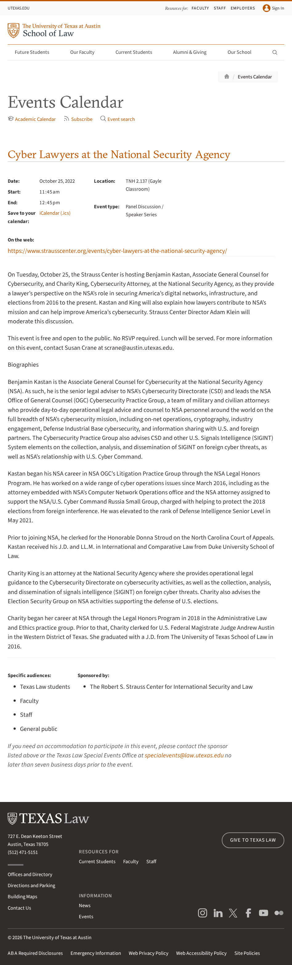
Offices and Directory (30, 874)
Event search (117, 119)
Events (86, 916)
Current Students (137, 52)
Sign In (273, 8)
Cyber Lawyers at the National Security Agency (119, 154)
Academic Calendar (32, 119)
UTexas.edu (19, 8)
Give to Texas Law (253, 840)
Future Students (35, 52)
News (85, 905)
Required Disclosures (35, 953)
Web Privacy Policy (148, 953)
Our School (243, 52)
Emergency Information (96, 953)
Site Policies (247, 953)
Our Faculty (86, 52)
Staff (220, 8)
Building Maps (22, 896)
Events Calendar (255, 77)
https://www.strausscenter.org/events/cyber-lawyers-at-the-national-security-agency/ (117, 250)
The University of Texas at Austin (57, 937)
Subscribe (77, 119)
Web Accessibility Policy (201, 953)
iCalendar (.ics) (55, 213)
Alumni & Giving (193, 52)
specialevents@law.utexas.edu (184, 755)
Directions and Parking (31, 885)
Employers (243, 8)
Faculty (200, 8)
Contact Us (19, 908)
